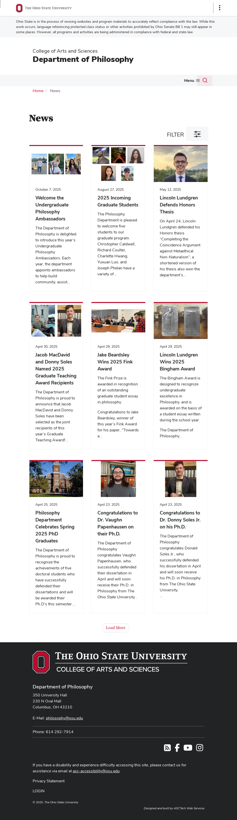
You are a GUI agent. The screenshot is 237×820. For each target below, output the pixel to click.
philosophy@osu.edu (64, 718)
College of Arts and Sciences (65, 51)
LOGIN (39, 791)
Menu (189, 80)
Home (38, 90)
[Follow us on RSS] (167, 749)
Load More (115, 627)
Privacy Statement (49, 781)
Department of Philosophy (83, 59)
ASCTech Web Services (189, 808)
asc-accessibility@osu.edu (96, 771)
